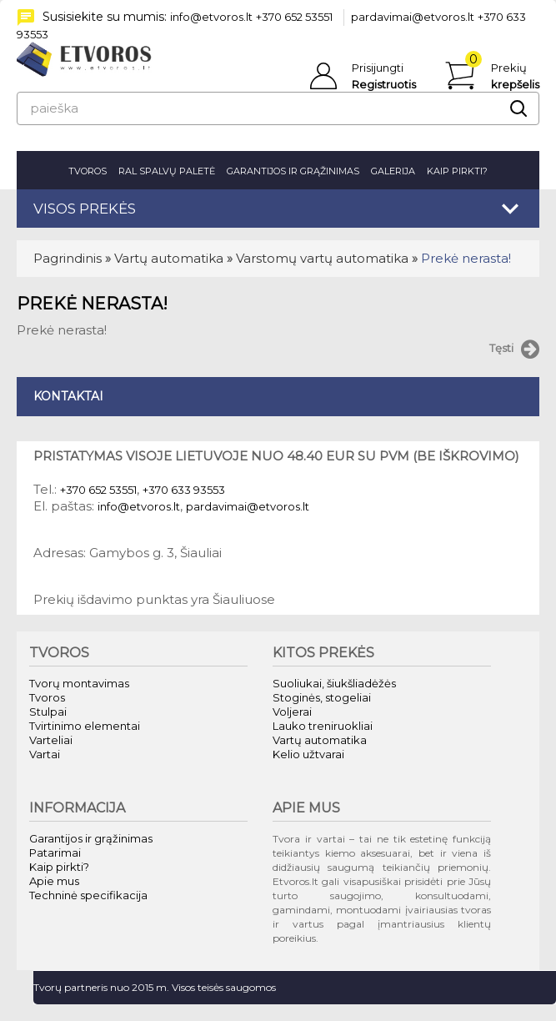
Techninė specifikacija (88, 895)
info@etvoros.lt (211, 16)
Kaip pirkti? (457, 171)
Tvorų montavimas (79, 683)
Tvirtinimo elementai (84, 725)
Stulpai (48, 711)
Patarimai (55, 852)
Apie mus (54, 881)
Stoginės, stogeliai (322, 697)
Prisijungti (377, 67)
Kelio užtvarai (308, 754)
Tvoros (87, 171)
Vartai (44, 754)
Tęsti (514, 349)
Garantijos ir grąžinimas (293, 171)
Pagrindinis (67, 258)
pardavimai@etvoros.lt (412, 16)
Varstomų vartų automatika (322, 258)
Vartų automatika (168, 258)
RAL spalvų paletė (166, 171)
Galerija (393, 171)
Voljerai (292, 711)
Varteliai (51, 740)
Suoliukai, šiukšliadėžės (334, 683)
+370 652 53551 (294, 16)
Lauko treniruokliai (323, 725)
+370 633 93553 (184, 489)
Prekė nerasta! (466, 258)
